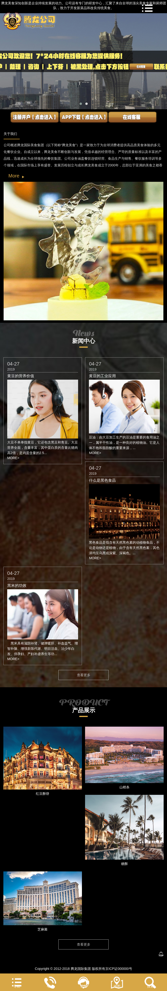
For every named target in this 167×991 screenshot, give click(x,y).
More (13, 175)
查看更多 (83, 675)
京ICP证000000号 (118, 969)
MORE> (13, 458)
